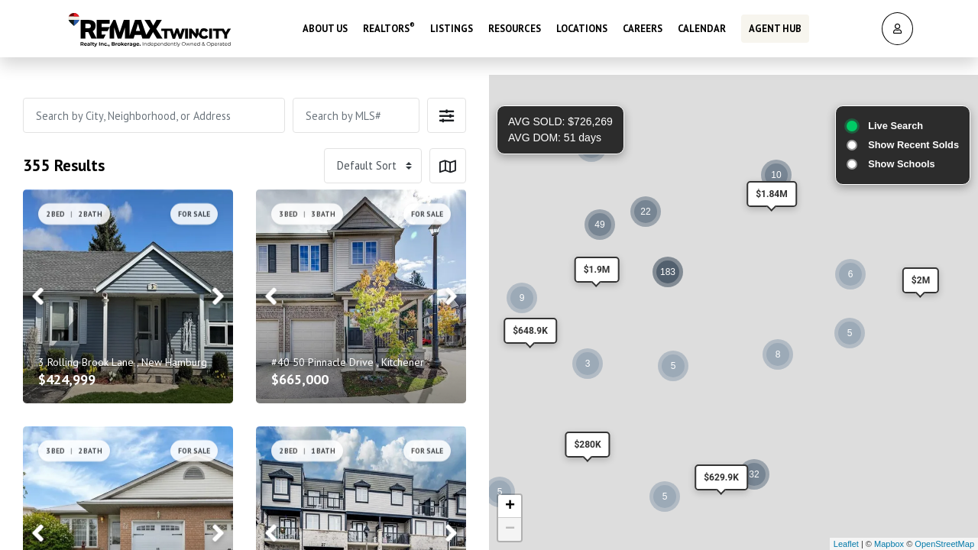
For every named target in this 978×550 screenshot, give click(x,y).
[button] (446, 115)
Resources (514, 26)
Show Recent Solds (913, 144)
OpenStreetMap (944, 543)
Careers (642, 26)
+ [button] (510, 506)
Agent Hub (775, 26)
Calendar (702, 26)
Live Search (895, 125)
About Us (325, 26)
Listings (451, 26)
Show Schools (901, 164)
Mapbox (889, 543)
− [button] (510, 529)
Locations (581, 26)
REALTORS (389, 26)
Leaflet (846, 543)
